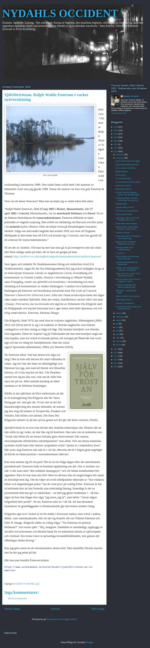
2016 (116, 151)
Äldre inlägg (97, 608)
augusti (119, 320)
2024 (116, 134)
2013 (116, 356)
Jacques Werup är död (124, 207)
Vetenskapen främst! (123, 300)
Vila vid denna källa (123, 178)
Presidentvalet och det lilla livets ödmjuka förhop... (128, 308)
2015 (116, 349)
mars (118, 338)
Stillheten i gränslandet (124, 303)
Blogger (89, 642)
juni (117, 327)
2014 (116, 353)
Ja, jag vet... (120, 253)
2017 (116, 148)
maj (117, 331)
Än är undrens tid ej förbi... (125, 168)
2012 (116, 360)
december (120, 154)
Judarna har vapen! (123, 186)
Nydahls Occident (131, 96)
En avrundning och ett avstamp (127, 182)
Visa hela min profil (118, 113)
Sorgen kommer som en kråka (127, 296)
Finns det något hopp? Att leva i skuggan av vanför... (128, 280)
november (120, 158)
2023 (116, 137)
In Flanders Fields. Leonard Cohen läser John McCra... (127, 199)
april (118, 334)
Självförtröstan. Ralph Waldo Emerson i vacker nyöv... (126, 228)
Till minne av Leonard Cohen (126, 211)
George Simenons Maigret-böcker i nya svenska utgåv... (128, 193)
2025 (116, 130)
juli (117, 324)
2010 (116, 367)
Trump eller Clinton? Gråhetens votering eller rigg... (127, 237)
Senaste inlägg (12, 608)
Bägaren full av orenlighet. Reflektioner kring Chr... (125, 243)
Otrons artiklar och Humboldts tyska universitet (127, 257)
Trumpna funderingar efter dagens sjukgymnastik (125, 286)
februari (119, 341)
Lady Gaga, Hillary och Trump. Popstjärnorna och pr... (127, 219)
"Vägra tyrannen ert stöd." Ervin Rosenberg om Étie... (128, 274)
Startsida (55, 608)
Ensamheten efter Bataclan (126, 223)
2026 (116, 127)
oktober (119, 313)
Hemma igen (120, 175)
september (120, 317)
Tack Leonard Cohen (123, 214)
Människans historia (123, 189)
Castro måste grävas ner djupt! (127, 161)
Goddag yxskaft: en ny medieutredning (124, 248)
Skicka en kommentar (17, 598)
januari (119, 345)
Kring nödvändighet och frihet (127, 165)
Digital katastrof (121, 171)
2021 (116, 144)
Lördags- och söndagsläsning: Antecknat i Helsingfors (127, 269)
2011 (116, 363)
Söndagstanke (121, 204)
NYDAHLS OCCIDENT (60, 13)
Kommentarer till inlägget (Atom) (62, 619)
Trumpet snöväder (122, 233)
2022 (116, 141)
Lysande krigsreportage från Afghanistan (126, 263)
